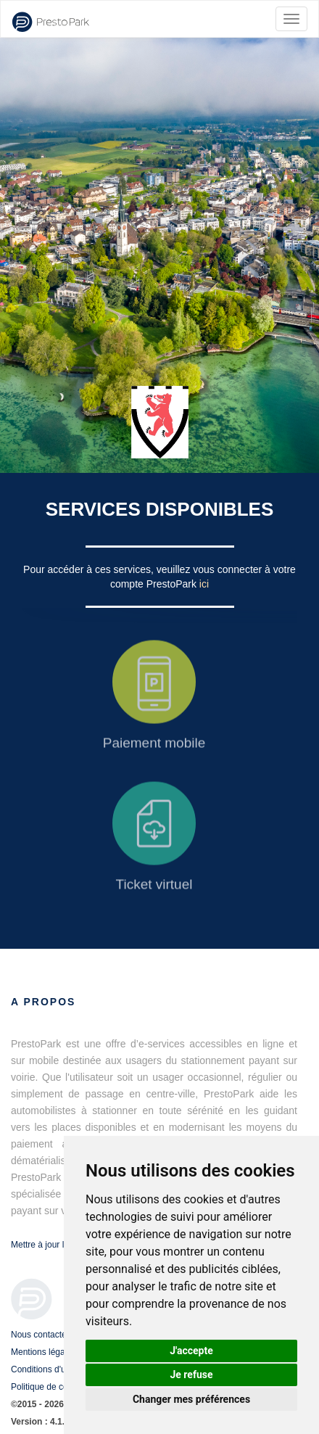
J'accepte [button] (191, 1350)
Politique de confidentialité (61, 1387)
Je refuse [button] (191, 1374)
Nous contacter (40, 1335)
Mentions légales (43, 1352)
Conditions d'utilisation (54, 1369)
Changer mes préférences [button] (191, 1399)
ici (204, 584)
